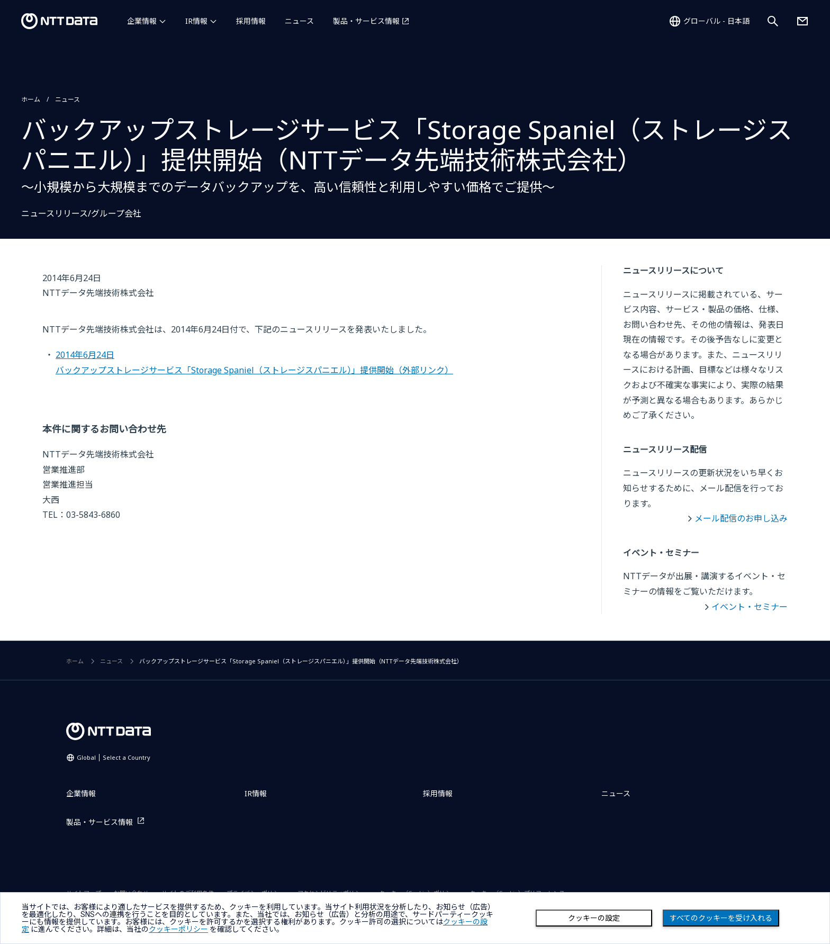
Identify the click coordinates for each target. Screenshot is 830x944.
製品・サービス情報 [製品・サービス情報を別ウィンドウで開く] (366, 21)
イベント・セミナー (749, 607)
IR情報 (196, 21)
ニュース (299, 21)
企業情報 (142, 21)
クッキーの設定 (594, 918)
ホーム (30, 99)
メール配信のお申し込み (741, 518)
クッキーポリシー (178, 929)
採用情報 (251, 21)
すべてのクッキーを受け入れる (721, 918)
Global (113, 757)
